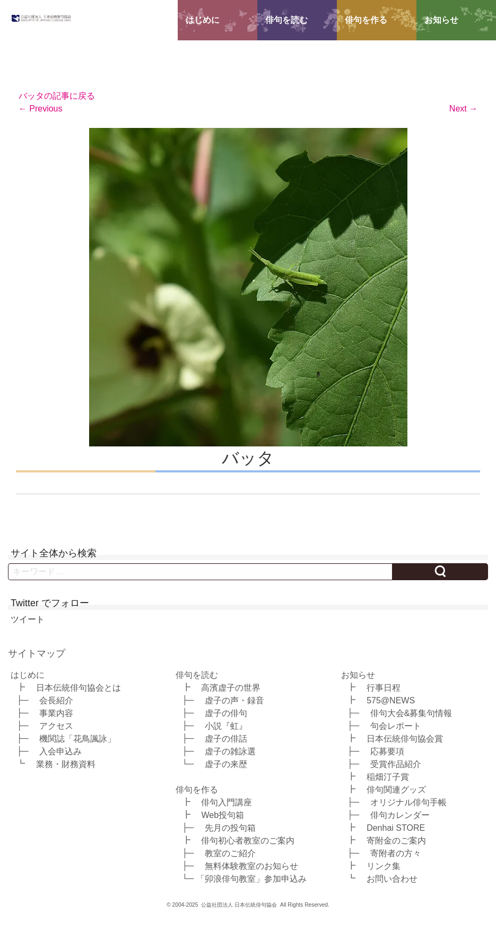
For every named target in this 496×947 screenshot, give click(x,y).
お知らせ (441, 19)
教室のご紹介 (230, 852)
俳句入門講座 (226, 801)
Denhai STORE (396, 827)
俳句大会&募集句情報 (411, 712)
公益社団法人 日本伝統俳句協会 (239, 905)
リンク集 (384, 865)
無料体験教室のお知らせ (251, 865)
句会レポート (395, 725)
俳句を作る (366, 19)
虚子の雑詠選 (230, 750)
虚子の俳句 (226, 712)
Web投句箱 (222, 814)
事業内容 (56, 712)
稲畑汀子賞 (388, 776)
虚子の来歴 (226, 763)
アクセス (56, 725)
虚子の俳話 (226, 738)
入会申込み (60, 750)
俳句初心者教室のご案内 (247, 840)
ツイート (28, 619)
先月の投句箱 (230, 827)
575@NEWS (391, 699)
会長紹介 (56, 699)
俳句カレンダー (400, 814)
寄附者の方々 (395, 852)
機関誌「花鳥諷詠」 (77, 738)
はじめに (203, 19)
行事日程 (384, 687)
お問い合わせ (392, 878)
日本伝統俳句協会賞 (405, 738)
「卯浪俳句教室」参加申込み (251, 878)
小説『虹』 (226, 725)
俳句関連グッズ (396, 789)
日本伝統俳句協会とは (78, 687)
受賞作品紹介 (395, 763)
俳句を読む (286, 19)
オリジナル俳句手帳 (408, 801)
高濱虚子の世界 (230, 687)
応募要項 (387, 750)
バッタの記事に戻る (57, 95)
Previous (41, 108)
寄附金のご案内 (396, 840)
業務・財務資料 (65, 763)
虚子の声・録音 (234, 699)
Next (463, 108)
